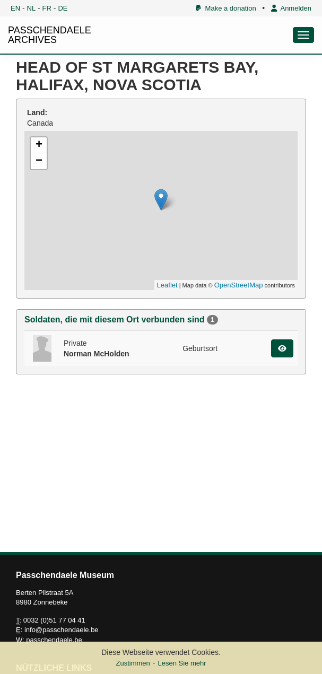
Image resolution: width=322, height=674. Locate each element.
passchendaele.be (54, 640)
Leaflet (167, 285)
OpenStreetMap (238, 285)
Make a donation (226, 8)
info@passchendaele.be (61, 630)
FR (46, 8)
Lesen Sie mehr (182, 663)
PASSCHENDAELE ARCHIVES (49, 35)
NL (31, 8)
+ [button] (39, 145)
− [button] (39, 161)
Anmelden (291, 8)
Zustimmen (133, 663)
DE (62, 8)
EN (15, 8)
